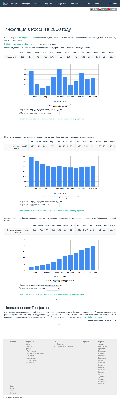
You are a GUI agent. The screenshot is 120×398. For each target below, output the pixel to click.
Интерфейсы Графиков (92, 317)
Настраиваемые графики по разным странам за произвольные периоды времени (51, 119)
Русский (103, 9)
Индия (100, 360)
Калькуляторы (61, 3)
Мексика (101, 370)
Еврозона (101, 356)
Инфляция (25, 3)
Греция (101, 353)
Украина (101, 379)
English (94, 9)
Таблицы (36, 3)
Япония (101, 384)
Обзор (28, 344)
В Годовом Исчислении (35, 353)
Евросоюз (102, 358)
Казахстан (102, 365)
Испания (101, 363)
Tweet (58, 324)
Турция (101, 377)
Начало (13, 342)
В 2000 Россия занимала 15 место (18, 44)
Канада (101, 367)
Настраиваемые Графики (63, 346)
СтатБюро (10, 3)
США (100, 374)
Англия (100, 344)
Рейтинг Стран (76, 3)
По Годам (30, 356)
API (88, 3)
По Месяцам (31, 351)
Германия (102, 351)
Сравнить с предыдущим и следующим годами (41, 110)
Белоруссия (102, 346)
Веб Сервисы (58, 344)
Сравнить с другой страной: (33, 113)
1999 (52, 299)
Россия (112, 3)
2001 (63, 299)
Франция (101, 381)
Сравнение (30, 363)
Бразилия (101, 349)
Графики (48, 3)
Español (112, 9)
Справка (97, 3)
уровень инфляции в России (26, 38)
